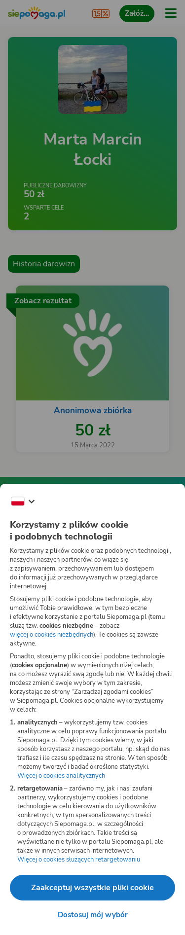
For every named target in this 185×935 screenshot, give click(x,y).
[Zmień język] (23, 501)
